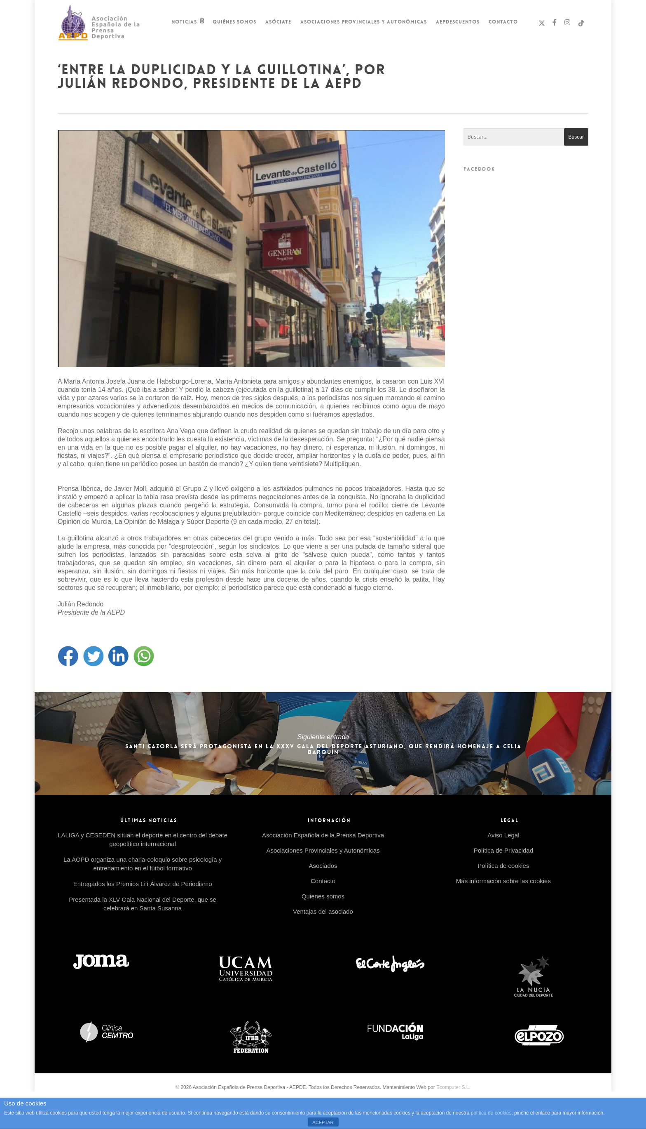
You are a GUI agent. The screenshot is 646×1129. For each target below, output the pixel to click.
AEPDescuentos (458, 22)
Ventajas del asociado (323, 911)
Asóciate (278, 22)
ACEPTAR (322, 1122)
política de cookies (491, 1113)
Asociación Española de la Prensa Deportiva (323, 835)
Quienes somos (323, 896)
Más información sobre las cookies (503, 880)
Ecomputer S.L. (453, 1087)
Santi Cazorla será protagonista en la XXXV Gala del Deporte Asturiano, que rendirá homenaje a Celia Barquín (323, 743)
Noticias (187, 23)
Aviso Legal (503, 835)
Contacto (503, 22)
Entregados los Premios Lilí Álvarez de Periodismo (142, 883)
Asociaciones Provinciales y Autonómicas (363, 22)
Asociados (323, 865)
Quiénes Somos (234, 22)
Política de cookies (503, 865)
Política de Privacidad (503, 850)
